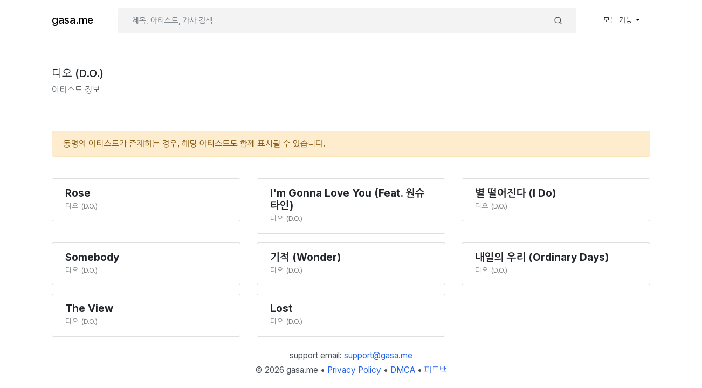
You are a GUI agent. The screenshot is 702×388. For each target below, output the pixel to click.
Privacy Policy (354, 370)
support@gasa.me (378, 355)
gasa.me (72, 20)
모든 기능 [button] (619, 20)
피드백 (436, 370)
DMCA (402, 370)
